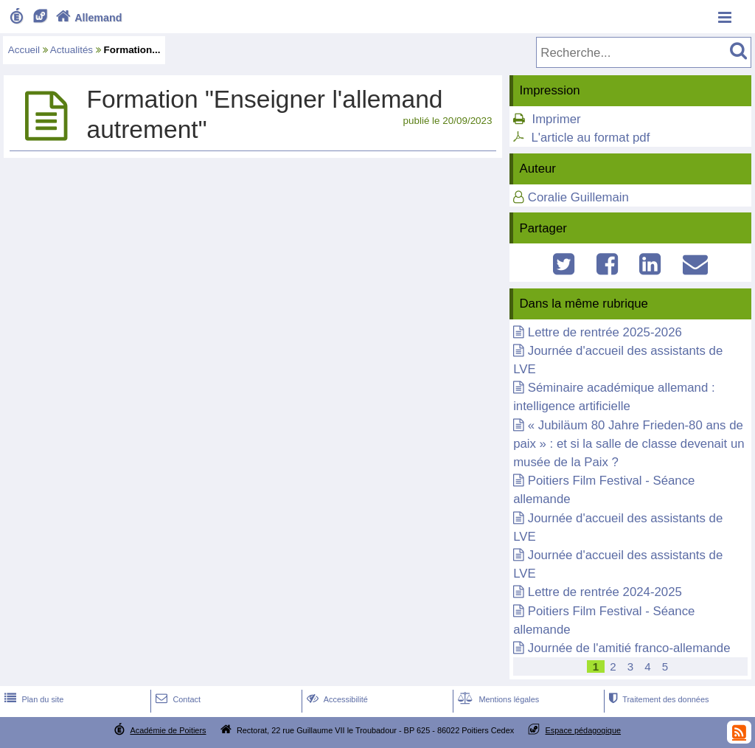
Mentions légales (497, 699)
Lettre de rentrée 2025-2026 (605, 332)
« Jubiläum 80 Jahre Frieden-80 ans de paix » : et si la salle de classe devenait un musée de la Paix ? (628, 443)
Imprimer (556, 119)
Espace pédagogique (584, 730)
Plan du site (32, 699)
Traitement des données (657, 699)
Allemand (87, 18)
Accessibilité (336, 699)
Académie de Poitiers (168, 730)
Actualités (71, 49)
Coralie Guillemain (578, 197)
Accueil (24, 49)
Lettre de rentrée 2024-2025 (605, 592)
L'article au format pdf (590, 138)
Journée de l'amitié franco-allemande (629, 648)
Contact (177, 699)
